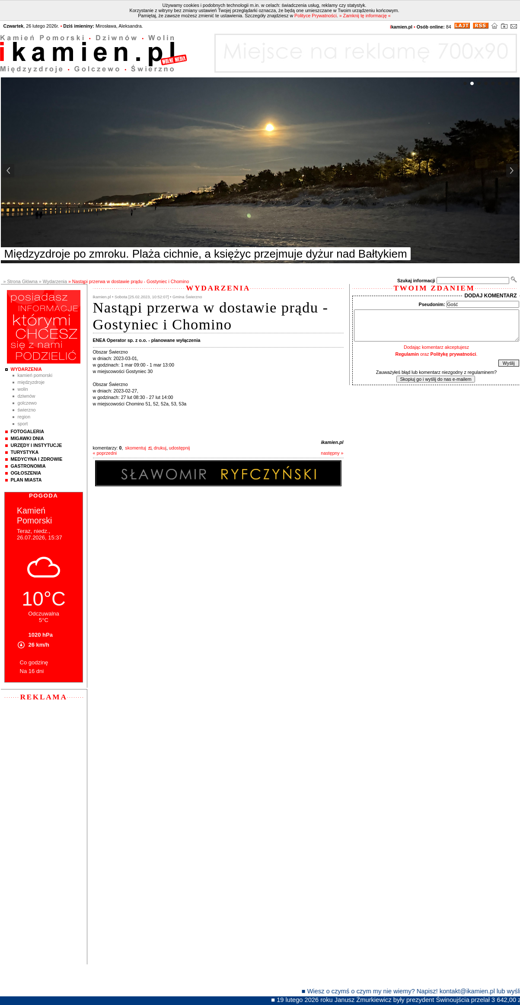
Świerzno (27, 409)
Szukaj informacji (416, 280)
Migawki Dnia (27, 438)
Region (24, 416)
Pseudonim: (432, 304)
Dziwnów (26, 396)
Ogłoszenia (26, 472)
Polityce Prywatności (315, 15)
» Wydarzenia (53, 281)
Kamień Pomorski (35, 375)
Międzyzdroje (31, 382)
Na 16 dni (32, 671)
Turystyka (25, 452)
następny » (332, 453)
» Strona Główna (20, 281)
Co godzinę (34, 662)
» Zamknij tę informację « (365, 15)
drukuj (160, 447)
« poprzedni (105, 453)
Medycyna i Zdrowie (37, 459)
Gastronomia (28, 466)
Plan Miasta (26, 479)
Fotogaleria (27, 431)
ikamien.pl (332, 442)
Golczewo (27, 402)
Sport (23, 423)
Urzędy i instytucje (36, 445)
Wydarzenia (26, 369)
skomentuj (135, 447)
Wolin (23, 389)
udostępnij (179, 447)
